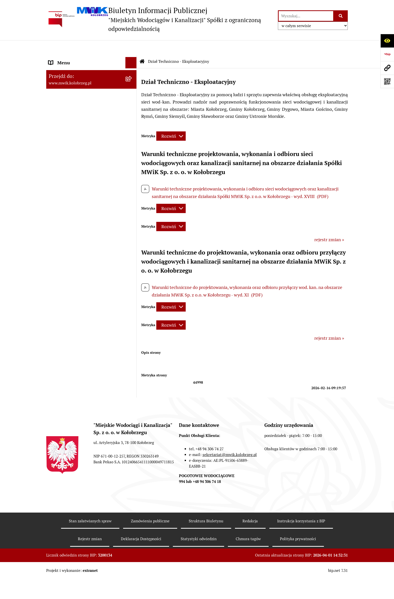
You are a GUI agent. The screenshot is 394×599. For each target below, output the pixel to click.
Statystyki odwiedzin (199, 558)
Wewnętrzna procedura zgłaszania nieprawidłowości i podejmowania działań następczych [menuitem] (82, 384)
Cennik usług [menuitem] (61, 224)
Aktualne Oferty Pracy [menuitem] (70, 292)
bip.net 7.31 (338, 590)
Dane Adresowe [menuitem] (64, 70)
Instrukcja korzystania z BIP (301, 540)
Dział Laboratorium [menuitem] (68, 258)
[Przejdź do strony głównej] (159, 19)
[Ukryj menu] (131, 47)
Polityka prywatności (298, 558)
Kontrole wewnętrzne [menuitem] (70, 332)
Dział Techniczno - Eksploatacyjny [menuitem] (82, 246)
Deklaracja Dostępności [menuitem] (71, 355)
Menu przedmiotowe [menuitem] (69, 59)
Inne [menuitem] (53, 366)
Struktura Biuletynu (206, 540)
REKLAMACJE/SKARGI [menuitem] (70, 344)
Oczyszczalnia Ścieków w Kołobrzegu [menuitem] (85, 269)
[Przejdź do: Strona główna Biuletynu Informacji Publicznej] (142, 46)
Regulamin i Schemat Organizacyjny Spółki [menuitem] (84, 152)
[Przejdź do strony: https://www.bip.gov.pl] (387, 54)
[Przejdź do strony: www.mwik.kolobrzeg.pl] (387, 68)
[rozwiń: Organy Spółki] (132, 104)
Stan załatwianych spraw (90, 540)
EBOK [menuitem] (54, 179)
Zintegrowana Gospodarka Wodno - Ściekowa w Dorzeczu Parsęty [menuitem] (83, 306)
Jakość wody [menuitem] (60, 201)
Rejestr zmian (90, 558)
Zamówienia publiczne (150, 540)
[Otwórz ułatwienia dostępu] (387, 40)
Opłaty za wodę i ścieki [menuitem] (70, 213)
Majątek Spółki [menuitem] (63, 127)
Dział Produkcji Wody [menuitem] (69, 280)
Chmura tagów (248, 558)
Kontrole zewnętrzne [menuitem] (69, 321)
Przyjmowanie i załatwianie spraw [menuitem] (82, 167)
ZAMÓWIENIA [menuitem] (62, 190)
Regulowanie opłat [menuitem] (66, 235)
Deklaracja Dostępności (141, 558)
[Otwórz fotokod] (387, 81)
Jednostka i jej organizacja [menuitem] (74, 93)
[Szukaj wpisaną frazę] (341, 16)
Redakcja (250, 540)
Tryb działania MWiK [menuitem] (69, 138)
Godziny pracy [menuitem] (62, 81)
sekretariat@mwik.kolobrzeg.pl (230, 474)
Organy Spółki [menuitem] (62, 104)
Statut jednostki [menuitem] (64, 115)
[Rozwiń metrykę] (171, 121)
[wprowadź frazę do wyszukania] (306, 16)
